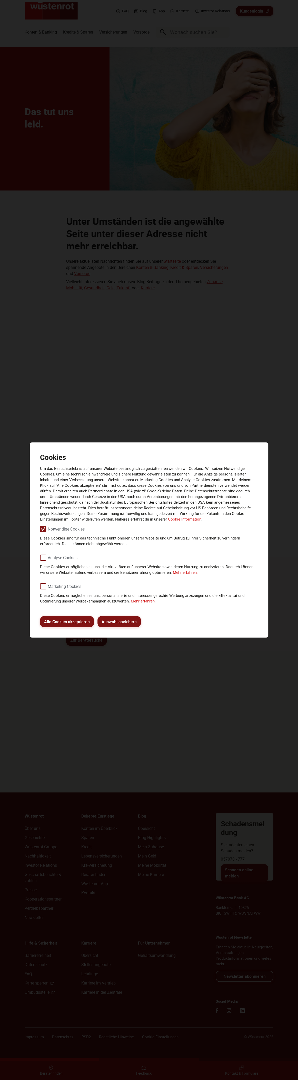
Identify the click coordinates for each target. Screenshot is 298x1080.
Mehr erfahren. (185, 572)
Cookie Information (184, 519)
